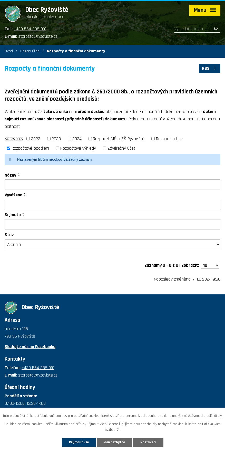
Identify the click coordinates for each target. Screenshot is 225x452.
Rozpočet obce (169, 139)
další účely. (214, 415)
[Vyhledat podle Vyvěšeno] (112, 205)
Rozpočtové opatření (30, 148)
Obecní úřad (30, 51)
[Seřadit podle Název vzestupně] (19, 174)
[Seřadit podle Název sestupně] (19, 176)
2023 (56, 139)
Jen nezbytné (114, 442)
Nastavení (148, 442)
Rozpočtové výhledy (78, 148)
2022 (35, 139)
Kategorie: (14, 138)
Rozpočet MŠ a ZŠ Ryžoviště (118, 139)
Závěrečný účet (121, 148)
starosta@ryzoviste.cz (37, 36)
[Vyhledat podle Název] (112, 184)
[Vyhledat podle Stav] (112, 244)
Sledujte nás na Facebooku (30, 347)
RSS (210, 68)
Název (10, 175)
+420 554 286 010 (30, 29)
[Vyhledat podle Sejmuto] (112, 224)
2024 (77, 139)
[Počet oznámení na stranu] (210, 265)
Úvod (9, 51)
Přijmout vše (79, 442)
